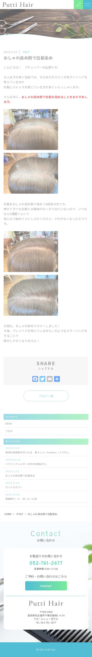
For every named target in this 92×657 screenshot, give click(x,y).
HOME (8, 514)
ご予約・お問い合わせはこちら (46, 576)
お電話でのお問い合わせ (46, 556)
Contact (46, 586)
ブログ (19, 514)
